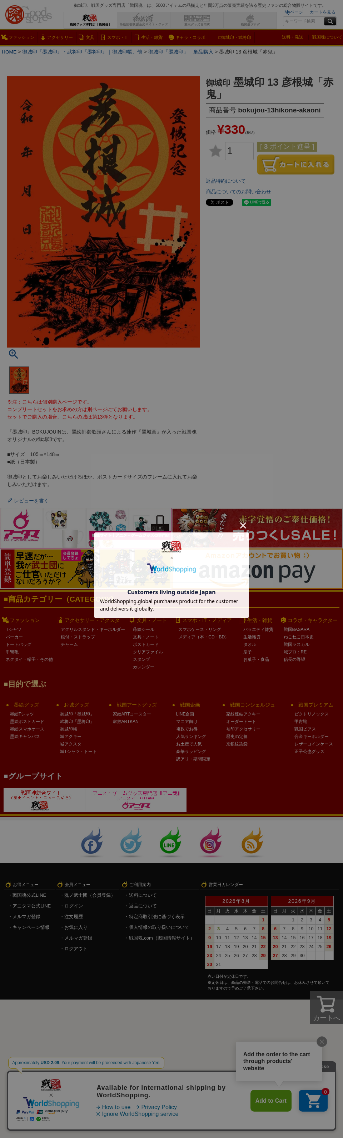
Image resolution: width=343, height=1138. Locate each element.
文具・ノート (152, 620)
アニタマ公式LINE (32, 906)
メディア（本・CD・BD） (203, 636)
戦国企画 (190, 705)
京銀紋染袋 (237, 744)
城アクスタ (70, 744)
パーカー (14, 636)
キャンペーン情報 (31, 927)
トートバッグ (18, 644)
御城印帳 (68, 729)
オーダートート (241, 721)
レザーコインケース (313, 744)
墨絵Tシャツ (22, 714)
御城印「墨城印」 (77, 714)
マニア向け (187, 721)
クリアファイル (148, 651)
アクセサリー (60, 37)
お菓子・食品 (256, 659)
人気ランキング (191, 736)
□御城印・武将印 (234, 37)
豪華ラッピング (191, 751)
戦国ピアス (305, 729)
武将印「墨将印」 (77, 721)
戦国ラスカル (296, 644)
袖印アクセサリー (243, 729)
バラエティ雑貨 (258, 629)
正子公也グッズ (309, 751)
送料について (143, 895)
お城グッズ (76, 705)
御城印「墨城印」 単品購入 (181, 52)
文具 (90, 37)
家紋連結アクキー (243, 714)
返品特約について (226, 181)
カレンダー (143, 666)
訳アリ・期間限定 (193, 759)
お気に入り (76, 927)
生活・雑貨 (152, 37)
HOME (9, 52)
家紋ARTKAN (126, 721)
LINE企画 (185, 714)
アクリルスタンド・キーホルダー (93, 629)
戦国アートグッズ (137, 705)
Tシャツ (13, 629)
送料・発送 (292, 37)
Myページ (293, 12)
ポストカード (146, 644)
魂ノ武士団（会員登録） (89, 895)
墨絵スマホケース (27, 729)
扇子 (247, 651)
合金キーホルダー (311, 736)
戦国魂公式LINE (29, 895)
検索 (330, 21)
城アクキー (70, 736)
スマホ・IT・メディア (207, 620)
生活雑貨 (251, 636)
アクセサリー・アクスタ (92, 620)
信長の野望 (294, 659)
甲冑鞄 (12, 651)
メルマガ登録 (26, 916)
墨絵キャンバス (25, 736)
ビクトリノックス (311, 714)
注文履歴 (73, 916)
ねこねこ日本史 (299, 636)
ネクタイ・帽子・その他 (29, 659)
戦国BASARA (297, 629)
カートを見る (322, 12)
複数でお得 (187, 729)
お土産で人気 (189, 744)
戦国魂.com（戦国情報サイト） (162, 938)
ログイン (73, 906)
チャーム (69, 644)
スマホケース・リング (199, 629)
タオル (249, 644)
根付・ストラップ (78, 636)
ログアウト (76, 948)
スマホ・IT (117, 37)
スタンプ (141, 659)
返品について (143, 906)
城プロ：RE (295, 651)
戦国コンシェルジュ (252, 705)
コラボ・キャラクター (313, 620)
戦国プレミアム (315, 705)
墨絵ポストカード (27, 721)
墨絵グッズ (26, 705)
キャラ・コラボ (190, 37)
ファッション (21, 37)
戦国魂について (327, 37)
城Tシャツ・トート (78, 751)
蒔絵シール (143, 629)
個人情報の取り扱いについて (159, 927)
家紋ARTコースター (132, 714)
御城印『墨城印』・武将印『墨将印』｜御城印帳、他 (83, 52)
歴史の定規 (237, 736)
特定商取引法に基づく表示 (157, 916)
